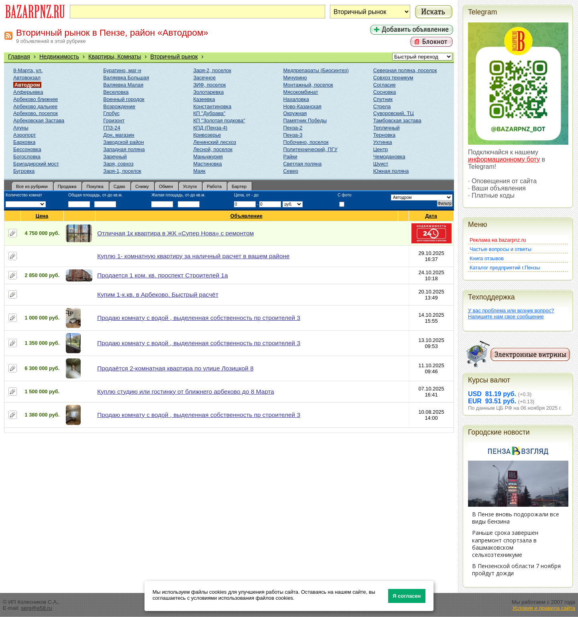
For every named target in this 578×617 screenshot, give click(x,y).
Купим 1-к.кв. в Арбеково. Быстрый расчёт (157, 294)
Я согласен (407, 596)
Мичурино (295, 78)
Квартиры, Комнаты (114, 56)
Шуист (381, 164)
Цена (42, 216)
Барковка (24, 142)
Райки (290, 157)
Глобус (111, 113)
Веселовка (115, 92)
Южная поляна (391, 171)
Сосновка (384, 92)
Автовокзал (27, 78)
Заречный (115, 157)
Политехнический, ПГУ (310, 149)
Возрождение (119, 106)
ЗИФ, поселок (209, 85)
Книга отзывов (487, 258)
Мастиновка (207, 164)
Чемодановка (389, 157)
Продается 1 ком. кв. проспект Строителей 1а (162, 275)
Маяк (199, 171)
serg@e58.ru (36, 608)
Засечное (204, 78)
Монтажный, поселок (308, 85)
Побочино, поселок (306, 142)
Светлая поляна (302, 164)
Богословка (27, 157)
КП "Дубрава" (209, 113)
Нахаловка (296, 99)
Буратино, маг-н (122, 70)
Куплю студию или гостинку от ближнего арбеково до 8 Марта (185, 391)
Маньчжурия (208, 157)
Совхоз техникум (393, 78)
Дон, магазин (118, 135)
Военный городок (123, 99)
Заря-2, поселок (212, 70)
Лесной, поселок (212, 149)
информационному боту (504, 159)
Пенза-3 (293, 135)
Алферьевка (28, 92)
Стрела (382, 106)
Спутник (383, 99)
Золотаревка (208, 92)
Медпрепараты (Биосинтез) (316, 70)
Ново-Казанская (302, 106)
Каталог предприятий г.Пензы (505, 268)
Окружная (295, 113)
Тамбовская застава (397, 120)
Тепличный (386, 128)
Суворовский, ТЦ (393, 113)
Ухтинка (382, 142)
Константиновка (212, 106)
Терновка (384, 135)
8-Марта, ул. (28, 70)
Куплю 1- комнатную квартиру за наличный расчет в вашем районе (193, 256)
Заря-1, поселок (122, 171)
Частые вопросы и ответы (500, 249)
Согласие (384, 85)
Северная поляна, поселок (405, 70)
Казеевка (204, 99)
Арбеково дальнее (35, 106)
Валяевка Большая (126, 78)
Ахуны (20, 128)
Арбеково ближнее (35, 99)
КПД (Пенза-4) (210, 128)
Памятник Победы (305, 120)
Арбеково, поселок (35, 113)
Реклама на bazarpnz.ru (498, 240)
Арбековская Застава (38, 120)
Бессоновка (27, 149)
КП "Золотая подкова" (219, 120)
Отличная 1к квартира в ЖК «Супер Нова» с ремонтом (175, 233)
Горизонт (113, 120)
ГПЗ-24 (111, 128)
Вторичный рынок (174, 56)
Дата (431, 216)
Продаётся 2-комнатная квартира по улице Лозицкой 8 (175, 368)
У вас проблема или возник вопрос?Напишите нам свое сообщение (511, 313)
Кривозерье (207, 135)
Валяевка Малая (123, 85)
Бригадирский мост (36, 164)
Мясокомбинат (300, 92)
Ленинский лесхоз (214, 142)
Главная (19, 56)
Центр (380, 149)
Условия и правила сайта (543, 608)
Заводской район (123, 142)
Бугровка (24, 171)
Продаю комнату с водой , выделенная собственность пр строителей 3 (198, 317)
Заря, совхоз (118, 164)
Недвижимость (59, 56)
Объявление (246, 216)
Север (290, 171)
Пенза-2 (293, 128)
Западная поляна (123, 149)
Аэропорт (24, 135)
